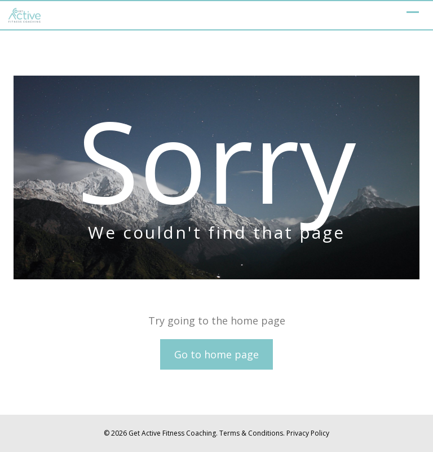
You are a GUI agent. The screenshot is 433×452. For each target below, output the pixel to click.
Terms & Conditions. (252, 433)
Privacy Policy (307, 433)
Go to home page (216, 354)
